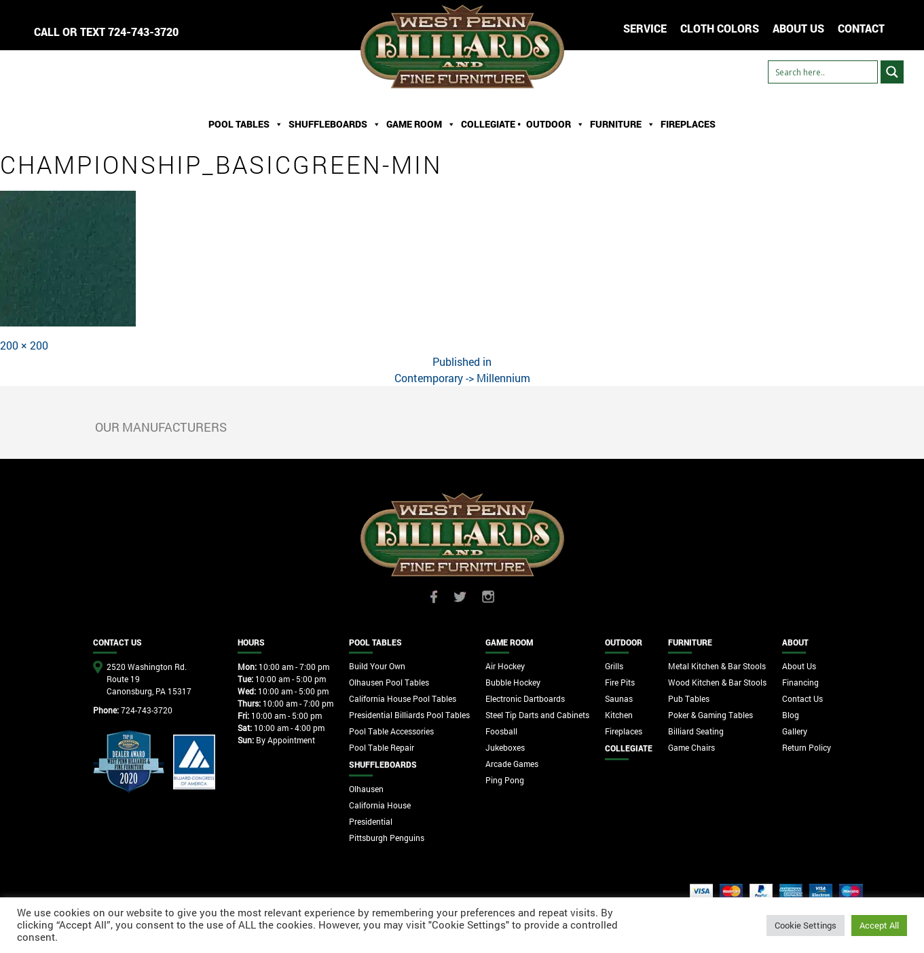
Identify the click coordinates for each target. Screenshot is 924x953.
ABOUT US (798, 28)
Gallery (794, 731)
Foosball (501, 731)
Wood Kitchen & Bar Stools (717, 682)
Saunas (619, 698)
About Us (799, 665)
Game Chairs (691, 747)
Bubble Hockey (512, 682)
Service (645, 28)
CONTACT (861, 28)
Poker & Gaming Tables (710, 714)
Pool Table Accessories (391, 731)
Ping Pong (504, 779)
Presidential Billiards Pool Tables (409, 714)
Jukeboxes (505, 747)
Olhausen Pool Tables (389, 682)
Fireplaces (688, 123)
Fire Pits (620, 682)
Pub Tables (688, 698)
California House (380, 805)
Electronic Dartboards (525, 698)
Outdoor (555, 124)
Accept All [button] (879, 925)
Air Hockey (505, 665)
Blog (790, 714)
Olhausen (366, 788)
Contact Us (802, 698)
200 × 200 (24, 345)
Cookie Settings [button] (805, 925)
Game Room (421, 124)
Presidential (370, 821)
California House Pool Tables (402, 698)
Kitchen (619, 714)
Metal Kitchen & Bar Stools (717, 665)
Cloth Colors (719, 28)
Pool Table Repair (381, 747)
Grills (614, 665)
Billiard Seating (696, 731)
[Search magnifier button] (892, 71)
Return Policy (806, 747)
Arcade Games (511, 763)
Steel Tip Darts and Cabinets (537, 714)
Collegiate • (491, 123)
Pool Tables (245, 124)
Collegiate (628, 748)
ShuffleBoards (335, 124)
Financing (800, 682)
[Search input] (823, 71)
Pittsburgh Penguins (386, 837)
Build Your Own (377, 665)
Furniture (622, 124)
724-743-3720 (143, 31)
